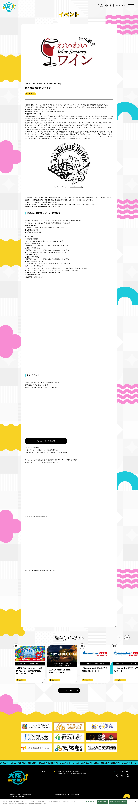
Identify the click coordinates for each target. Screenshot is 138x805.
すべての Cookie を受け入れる (118, 802)
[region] (69, 802)
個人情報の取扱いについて (61, 794)
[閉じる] (135, 802)
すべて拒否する (102, 802)
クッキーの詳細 (90, 802)
